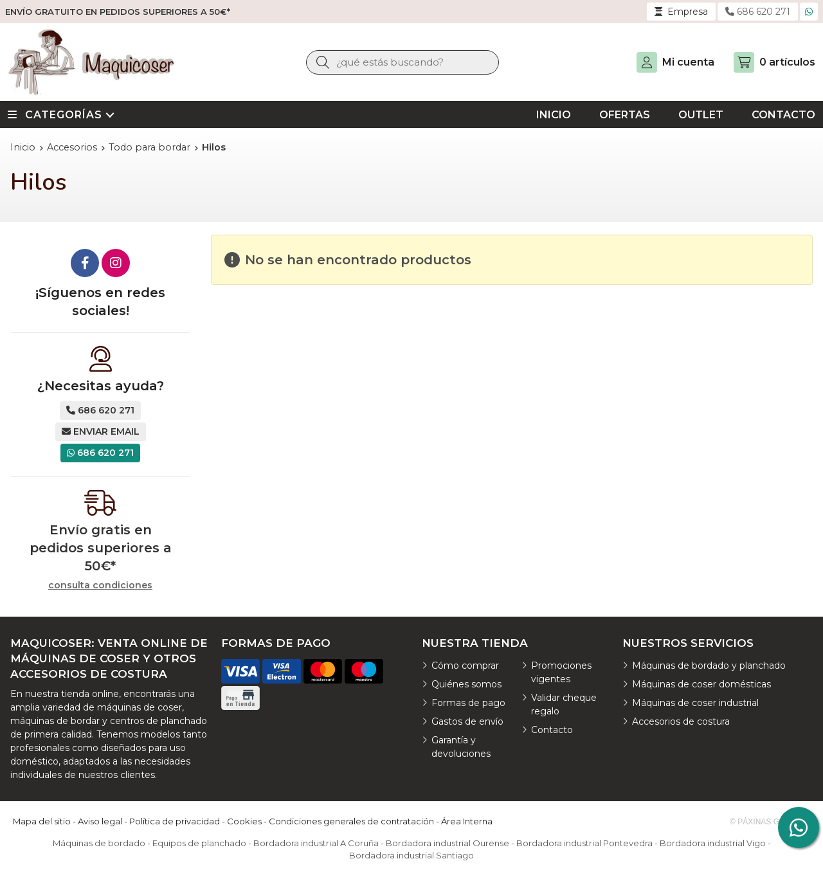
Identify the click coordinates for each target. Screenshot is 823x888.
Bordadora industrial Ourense (447, 843)
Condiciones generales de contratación (351, 821)
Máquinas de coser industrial (695, 703)
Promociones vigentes (561, 672)
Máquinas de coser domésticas (701, 684)
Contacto (552, 730)
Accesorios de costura (681, 721)
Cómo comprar (465, 665)
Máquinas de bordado (99, 843)
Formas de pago (468, 703)
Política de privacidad (174, 821)
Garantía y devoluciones (461, 746)
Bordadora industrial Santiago (411, 855)
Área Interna (467, 821)
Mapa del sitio (42, 821)
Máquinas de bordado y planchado (709, 665)
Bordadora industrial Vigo (713, 843)
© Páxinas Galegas (770, 821)
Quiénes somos (466, 684)
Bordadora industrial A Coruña (316, 843)
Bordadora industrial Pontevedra (584, 843)
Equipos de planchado (199, 843)
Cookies (244, 821)
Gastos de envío (467, 721)
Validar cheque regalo (564, 704)
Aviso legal (100, 821)
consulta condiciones (100, 585)
